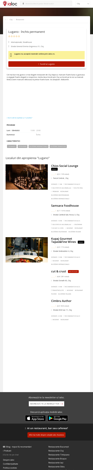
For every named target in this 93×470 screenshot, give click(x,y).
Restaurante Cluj (55, 450)
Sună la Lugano (46, 64)
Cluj (11, 19)
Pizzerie (54, 294)
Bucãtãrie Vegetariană (59, 232)
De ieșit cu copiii (57, 228)
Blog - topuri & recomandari (19, 446)
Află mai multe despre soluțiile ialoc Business (46, 435)
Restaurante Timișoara (58, 454)
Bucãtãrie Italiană (64, 294)
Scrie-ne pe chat (11, 454)
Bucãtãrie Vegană (75, 232)
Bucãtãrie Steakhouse (58, 146)
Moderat (69, 228)
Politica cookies (10, 468)
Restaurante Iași (55, 462)
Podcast (7, 450)
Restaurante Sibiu (56, 466)
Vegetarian (77, 224)
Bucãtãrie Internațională (39, 146)
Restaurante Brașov (57, 458)
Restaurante (20, 19)
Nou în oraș (78, 188)
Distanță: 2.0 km (56, 316)
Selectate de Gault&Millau (61, 188)
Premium (55, 191)
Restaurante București (58, 446)
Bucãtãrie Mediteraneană (60, 195)
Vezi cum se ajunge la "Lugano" (20, 118)
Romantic (12, 146)
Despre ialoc (8, 460)
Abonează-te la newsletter (44, 404)
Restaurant (23, 146)
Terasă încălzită (57, 290)
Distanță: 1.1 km (56, 184)
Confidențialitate (10, 464)
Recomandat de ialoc (72, 184)
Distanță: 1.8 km (56, 221)
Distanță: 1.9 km (56, 257)
